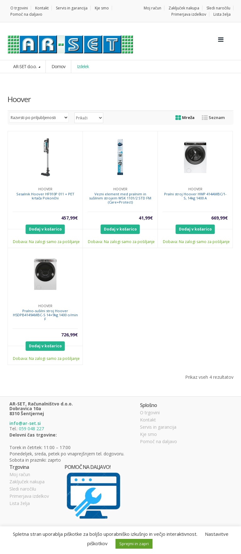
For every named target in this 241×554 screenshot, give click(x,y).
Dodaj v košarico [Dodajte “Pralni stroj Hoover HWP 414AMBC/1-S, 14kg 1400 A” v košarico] (195, 229)
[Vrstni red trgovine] (39, 117)
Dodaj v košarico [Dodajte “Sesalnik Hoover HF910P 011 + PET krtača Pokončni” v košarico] (45, 229)
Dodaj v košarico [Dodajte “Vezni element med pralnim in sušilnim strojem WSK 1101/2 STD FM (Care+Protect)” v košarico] (120, 229)
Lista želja (222, 14)
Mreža (185, 117)
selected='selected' (88, 117)
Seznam (213, 117)
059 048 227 (31, 429)
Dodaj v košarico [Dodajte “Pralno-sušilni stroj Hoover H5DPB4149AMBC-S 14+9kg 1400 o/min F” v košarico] (45, 346)
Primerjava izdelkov (188, 14)
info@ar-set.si (25, 423)
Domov (58, 66)
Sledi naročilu (218, 8)
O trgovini (19, 8)
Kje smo (102, 8)
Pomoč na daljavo (26, 14)
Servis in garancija (72, 8)
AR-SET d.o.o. (25, 66)
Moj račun (152, 8)
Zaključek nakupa (184, 8)
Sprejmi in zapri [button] (134, 543)
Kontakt (42, 8)
